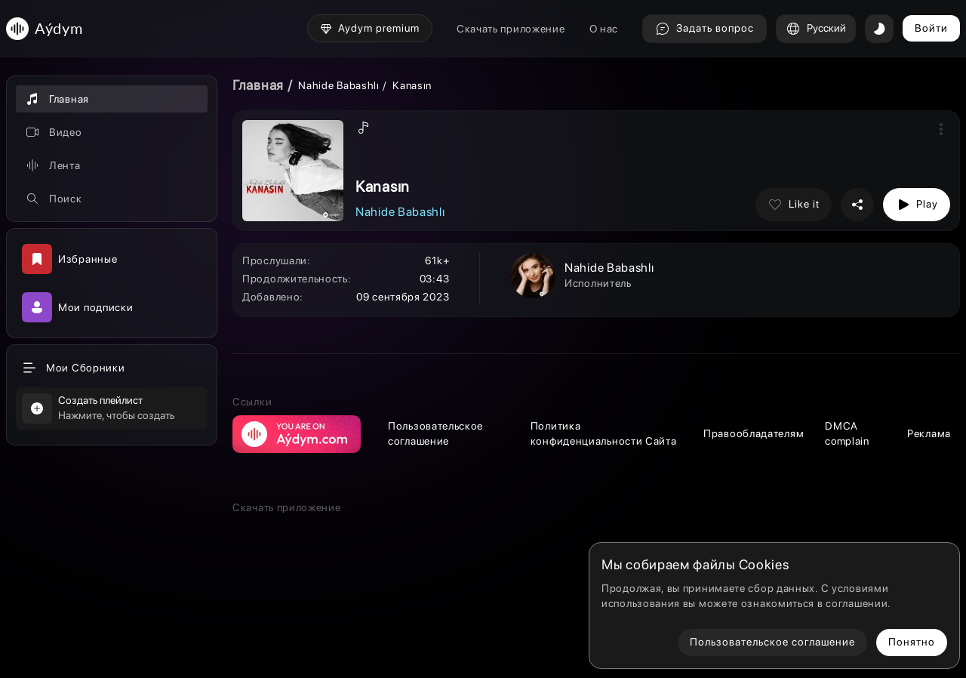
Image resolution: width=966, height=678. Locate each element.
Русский (816, 28)
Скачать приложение (511, 29)
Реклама (929, 433)
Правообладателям (753, 433)
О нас (604, 29)
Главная (258, 85)
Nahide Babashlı (339, 85)
